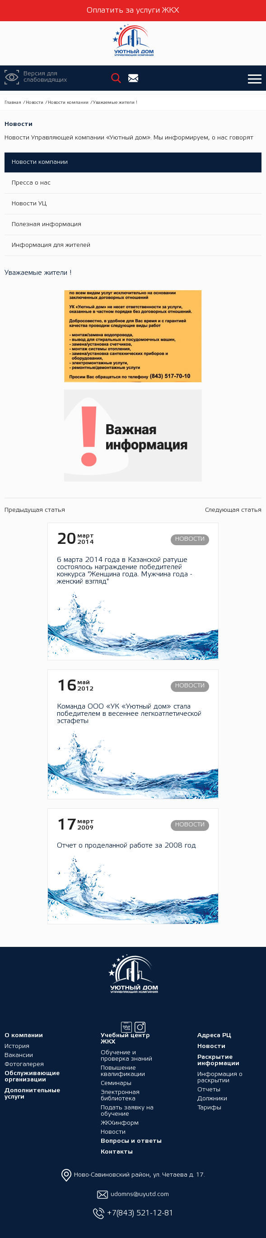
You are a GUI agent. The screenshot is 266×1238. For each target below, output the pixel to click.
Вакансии (19, 1055)
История (17, 1046)
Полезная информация (46, 224)
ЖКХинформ (120, 1123)
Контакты (117, 1152)
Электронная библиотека (120, 1096)
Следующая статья (233, 510)
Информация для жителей (51, 245)
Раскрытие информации (218, 1060)
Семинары (116, 1083)
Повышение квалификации (123, 1071)
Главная (13, 103)
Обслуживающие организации (32, 1077)
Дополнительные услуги (32, 1094)
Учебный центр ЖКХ (125, 1039)
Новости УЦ (29, 204)
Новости (34, 103)
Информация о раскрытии (220, 1077)
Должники (212, 1099)
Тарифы (209, 1108)
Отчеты (208, 1090)
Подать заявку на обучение (127, 1111)
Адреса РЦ (214, 1036)
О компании (24, 1036)
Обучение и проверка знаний (126, 1056)
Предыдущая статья (35, 510)
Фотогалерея (24, 1064)
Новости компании (68, 103)
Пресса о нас (31, 183)
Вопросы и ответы (131, 1141)
